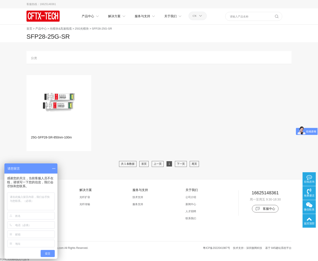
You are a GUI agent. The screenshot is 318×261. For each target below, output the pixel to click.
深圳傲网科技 (254, 248)
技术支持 (137, 197)
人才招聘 (191, 211)
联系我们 (191, 218)
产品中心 (41, 28)
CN (195, 15)
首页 (29, 28)
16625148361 (48, 4)
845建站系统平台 (281, 248)
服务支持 (137, 204)
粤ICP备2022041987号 (216, 248)
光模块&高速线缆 (61, 28)
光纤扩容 (85, 197)
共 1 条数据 (127, 163)
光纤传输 (85, 204)
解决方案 (86, 190)
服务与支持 (140, 190)
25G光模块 (82, 28)
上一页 (158, 163)
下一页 (181, 163)
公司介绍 (191, 197)
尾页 (194, 163)
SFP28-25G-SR (102, 28)
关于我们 (192, 190)
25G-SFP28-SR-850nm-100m (51, 137)
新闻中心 (191, 204)
